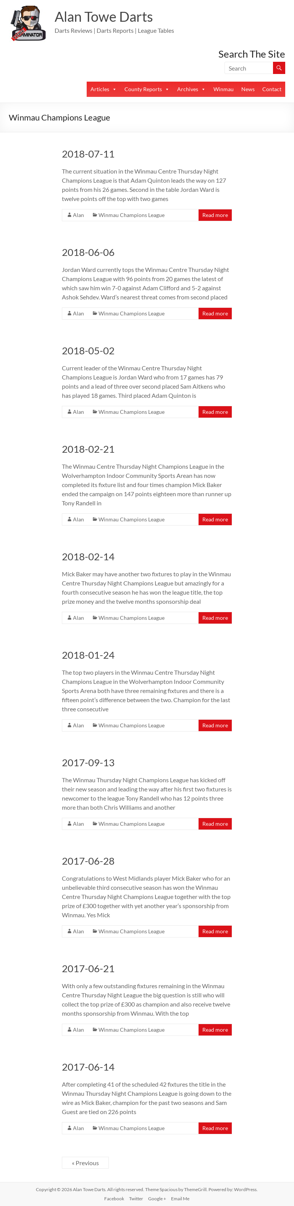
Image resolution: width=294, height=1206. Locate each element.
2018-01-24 (88, 655)
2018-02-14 (88, 556)
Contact (271, 89)
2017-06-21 (88, 968)
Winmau (223, 89)
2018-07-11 (88, 154)
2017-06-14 (88, 1067)
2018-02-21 (88, 449)
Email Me (180, 1198)
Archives (187, 89)
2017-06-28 (88, 861)
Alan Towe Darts (104, 16)
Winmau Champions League (132, 215)
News (248, 89)
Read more (215, 215)
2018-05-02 (88, 350)
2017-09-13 (88, 762)
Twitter (136, 1198)
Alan (78, 215)
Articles (99, 89)
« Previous (85, 1162)
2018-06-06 (88, 252)
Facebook (114, 1198)
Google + (157, 1198)
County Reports (143, 89)
